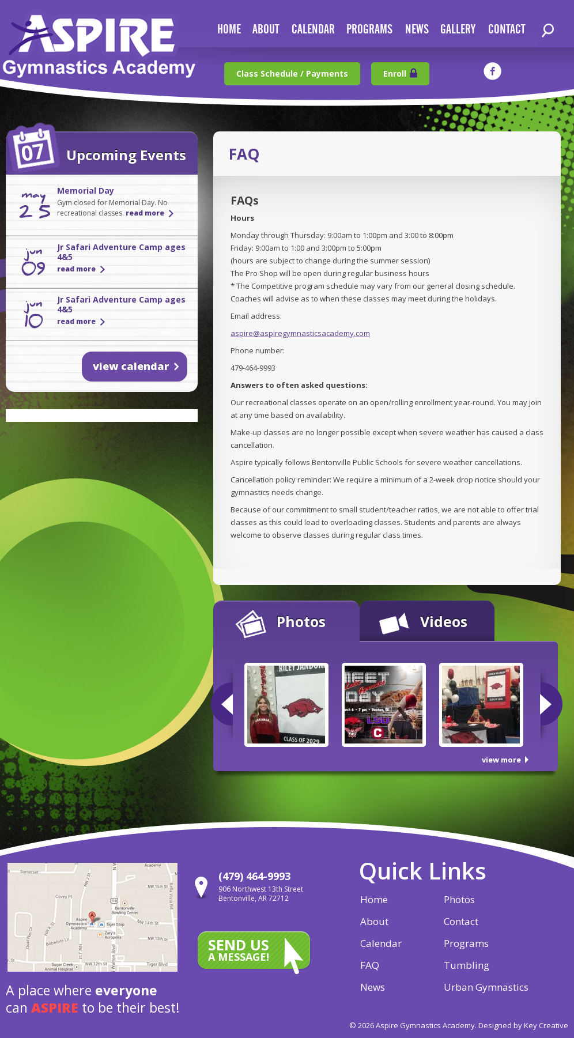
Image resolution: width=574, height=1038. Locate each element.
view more (501, 759)
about (265, 29)
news (417, 29)
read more (145, 213)
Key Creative (546, 1025)
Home (374, 899)
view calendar (131, 366)
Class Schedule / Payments (292, 73)
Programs (369, 29)
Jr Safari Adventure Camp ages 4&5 (121, 251)
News (372, 987)
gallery (457, 29)
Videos (443, 621)
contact (506, 29)
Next (551, 704)
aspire (54, 1007)
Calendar (381, 943)
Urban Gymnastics (486, 987)
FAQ (369, 965)
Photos (301, 621)
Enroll (394, 73)
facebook (492, 71)
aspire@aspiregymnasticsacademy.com (300, 333)
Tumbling (466, 965)
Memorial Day (85, 190)
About (374, 921)
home (229, 29)
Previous (222, 704)
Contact (461, 921)
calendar (313, 29)
